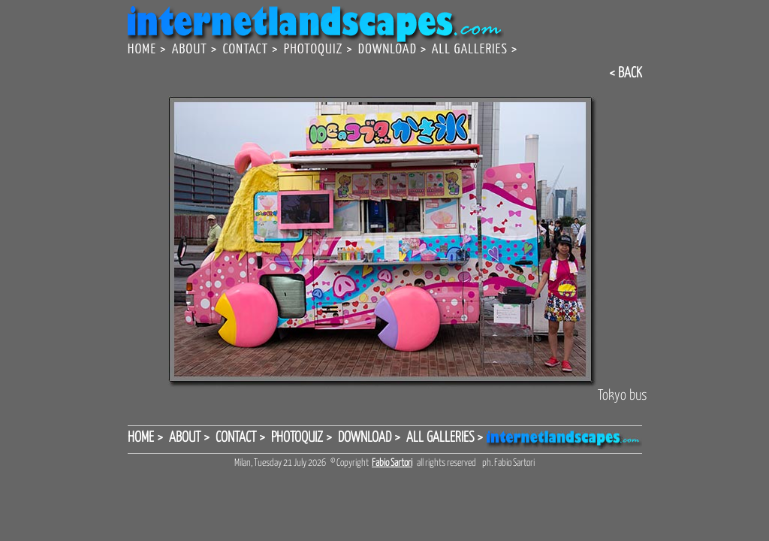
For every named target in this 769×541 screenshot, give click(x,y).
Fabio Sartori (392, 463)
